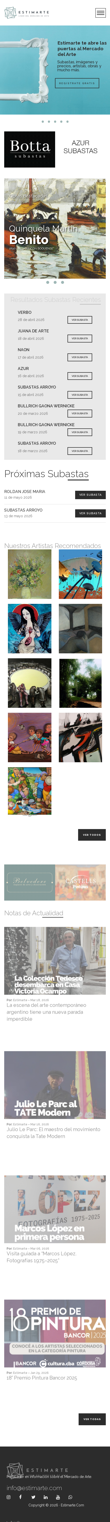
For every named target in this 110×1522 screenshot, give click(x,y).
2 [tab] (49, 122)
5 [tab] (67, 122)
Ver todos (92, 835)
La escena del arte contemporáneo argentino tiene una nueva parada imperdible (46, 1026)
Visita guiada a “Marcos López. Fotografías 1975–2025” (41, 1271)
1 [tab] (43, 122)
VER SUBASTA (80, 320)
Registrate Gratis (66, 83)
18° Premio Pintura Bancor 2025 (42, 1392)
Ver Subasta (90, 494)
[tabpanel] (55, 70)
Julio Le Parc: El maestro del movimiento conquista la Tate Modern (53, 1146)
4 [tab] (61, 122)
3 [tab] (55, 122)
